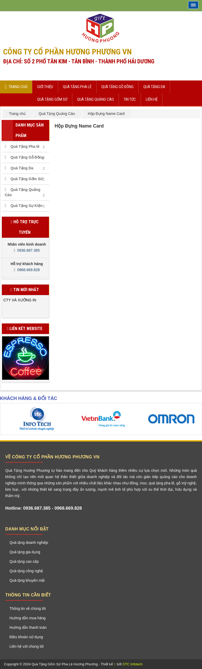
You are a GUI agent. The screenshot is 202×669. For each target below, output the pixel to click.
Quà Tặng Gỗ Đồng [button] (117, 86)
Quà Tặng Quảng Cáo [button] (95, 99)
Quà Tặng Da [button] (154, 86)
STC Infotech (133, 664)
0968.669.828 (28, 270)
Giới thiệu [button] (45, 86)
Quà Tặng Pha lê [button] (77, 86)
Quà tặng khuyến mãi (27, 580)
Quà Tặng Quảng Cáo (22, 192)
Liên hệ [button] (152, 99)
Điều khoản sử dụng (26, 637)
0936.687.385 (28, 250)
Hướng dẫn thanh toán (28, 627)
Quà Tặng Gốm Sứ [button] (52, 99)
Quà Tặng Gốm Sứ (27, 179)
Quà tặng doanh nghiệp (28, 542)
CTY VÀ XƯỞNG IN (19, 300)
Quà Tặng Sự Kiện (26, 206)
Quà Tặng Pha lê (25, 146)
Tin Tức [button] (130, 99)
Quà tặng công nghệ (26, 571)
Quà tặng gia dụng (24, 552)
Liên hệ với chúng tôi (26, 646)
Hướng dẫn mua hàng (27, 618)
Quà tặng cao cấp (24, 561)
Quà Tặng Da (22, 168)
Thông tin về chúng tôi (27, 608)
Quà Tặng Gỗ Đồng (27, 157)
